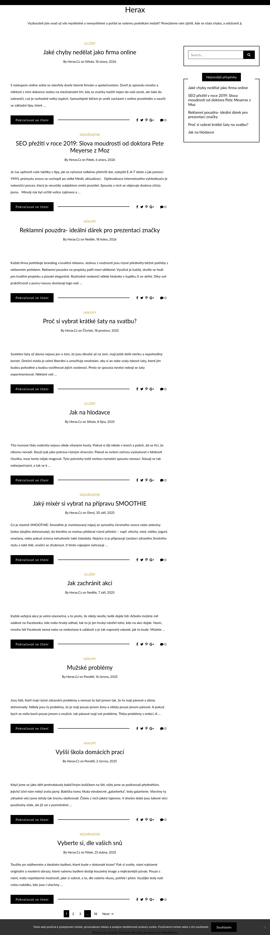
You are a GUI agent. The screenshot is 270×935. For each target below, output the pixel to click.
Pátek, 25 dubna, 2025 (100, 852)
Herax (135, 9)
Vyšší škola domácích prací (90, 751)
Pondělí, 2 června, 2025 (101, 761)
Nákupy (90, 221)
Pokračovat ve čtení (32, 120)
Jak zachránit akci (89, 582)
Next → (108, 914)
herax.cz (74, 61)
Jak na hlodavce (89, 412)
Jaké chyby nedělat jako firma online (89, 52)
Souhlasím (223, 927)
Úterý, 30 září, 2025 (101, 512)
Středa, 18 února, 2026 (100, 61)
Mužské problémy (90, 667)
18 (95, 914)
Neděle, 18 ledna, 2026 (101, 239)
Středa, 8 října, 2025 (101, 421)
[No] (265, 927)
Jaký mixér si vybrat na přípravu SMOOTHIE (90, 503)
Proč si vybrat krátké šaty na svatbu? (90, 321)
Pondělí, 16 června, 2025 (100, 677)
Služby (90, 43)
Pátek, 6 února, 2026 (100, 160)
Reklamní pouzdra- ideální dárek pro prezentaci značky (90, 230)
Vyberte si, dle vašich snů (89, 842)
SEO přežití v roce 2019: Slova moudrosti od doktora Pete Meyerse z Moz (90, 147)
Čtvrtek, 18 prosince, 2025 (101, 330)
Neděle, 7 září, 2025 (100, 592)
